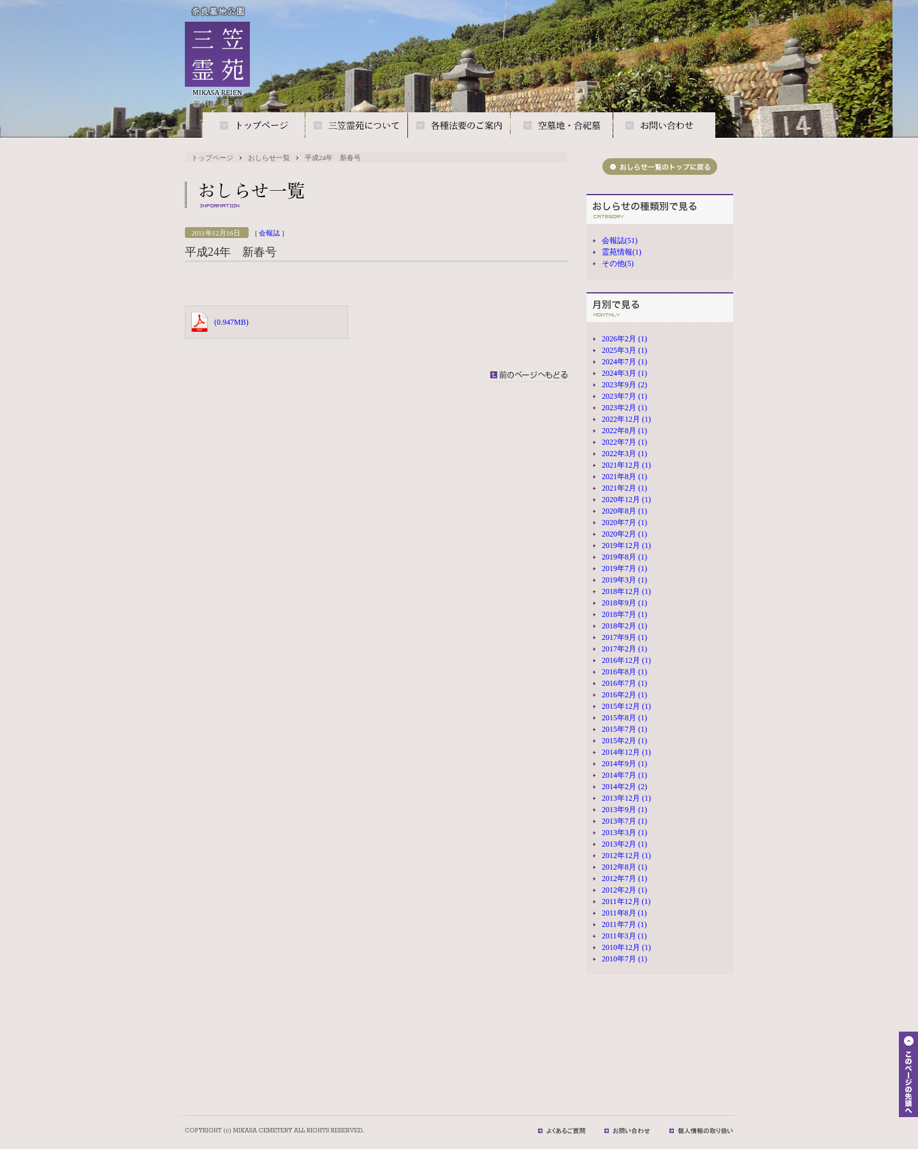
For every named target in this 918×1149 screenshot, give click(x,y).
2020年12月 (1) (626, 499)
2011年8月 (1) (624, 912)
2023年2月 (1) (624, 407)
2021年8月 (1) (624, 476)
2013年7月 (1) (624, 821)
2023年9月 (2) (624, 384)
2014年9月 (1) (624, 763)
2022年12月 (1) (626, 419)
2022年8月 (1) (624, 430)
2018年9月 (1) (624, 602)
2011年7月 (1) (624, 924)
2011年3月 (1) (624, 935)
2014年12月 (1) (626, 752)
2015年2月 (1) (624, 740)
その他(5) (618, 263)
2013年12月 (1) (626, 798)
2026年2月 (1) (624, 338)
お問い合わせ (664, 125)
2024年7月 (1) (624, 361)
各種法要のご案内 (459, 125)
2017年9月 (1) (624, 637)
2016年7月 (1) (624, 683)
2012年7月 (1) (624, 878)
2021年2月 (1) (624, 488)
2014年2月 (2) (624, 786)
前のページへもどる (528, 376)
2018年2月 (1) (624, 625)
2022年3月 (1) (624, 453)
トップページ (254, 125)
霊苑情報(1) (621, 252)
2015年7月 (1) (624, 729)
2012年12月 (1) (626, 855)
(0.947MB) (231, 322)
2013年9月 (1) (624, 809)
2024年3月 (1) (624, 373)
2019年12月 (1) (626, 545)
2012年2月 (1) (624, 890)
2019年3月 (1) (624, 579)
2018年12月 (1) (626, 591)
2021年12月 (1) (626, 465)
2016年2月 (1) (624, 694)
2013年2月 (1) (624, 844)
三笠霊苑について (356, 125)
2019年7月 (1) (624, 568)
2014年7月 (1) (624, 775)
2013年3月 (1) (624, 832)
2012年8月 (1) (624, 867)
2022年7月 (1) (624, 442)
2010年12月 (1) (626, 947)
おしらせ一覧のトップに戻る (659, 166)
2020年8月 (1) (624, 511)
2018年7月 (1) (624, 614)
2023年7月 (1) (624, 396)
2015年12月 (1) (626, 706)
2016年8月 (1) (624, 671)
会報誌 (269, 233)
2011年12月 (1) (626, 901)
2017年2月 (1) (624, 648)
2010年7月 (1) (624, 958)
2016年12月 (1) (626, 660)
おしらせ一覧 (269, 157)
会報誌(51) (620, 240)
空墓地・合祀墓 (562, 125)
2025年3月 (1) (624, 350)
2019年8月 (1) (624, 556)
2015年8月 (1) (624, 717)
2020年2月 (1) (624, 534)
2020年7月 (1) (624, 522)
